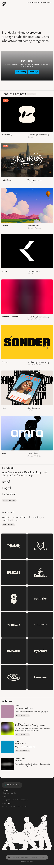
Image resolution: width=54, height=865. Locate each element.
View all (31, 94)
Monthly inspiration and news (15, 806)
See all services (9, 500)
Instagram (6, 799)
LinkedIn (16, 799)
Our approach (8, 524)
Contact (43, 857)
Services (24, 857)
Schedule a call (13, 785)
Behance (24, 799)
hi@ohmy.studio (9, 793)
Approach (33, 857)
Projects (15, 857)
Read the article (22, 715)
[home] (9, 857)
